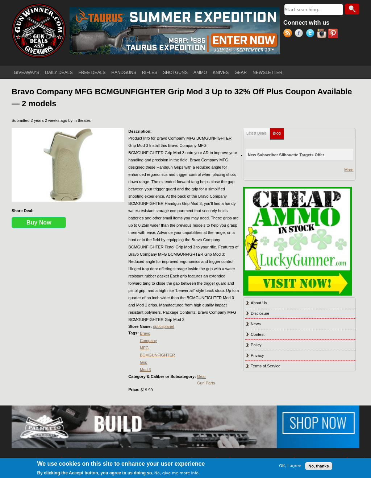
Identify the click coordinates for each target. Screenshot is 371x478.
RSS (289, 34)
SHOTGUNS (175, 72)
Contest (257, 334)
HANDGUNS (123, 72)
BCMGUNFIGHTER (157, 355)
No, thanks (318, 466)
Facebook (300, 34)
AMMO (200, 72)
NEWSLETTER (267, 72)
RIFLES (149, 72)
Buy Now (38, 222)
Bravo (145, 333)
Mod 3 (145, 369)
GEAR (240, 72)
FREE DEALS (92, 72)
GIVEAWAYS (26, 72)
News (256, 324)
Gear (201, 376)
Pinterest (333, 34)
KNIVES (221, 72)
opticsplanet (163, 326)
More (348, 170)
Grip (143, 362)
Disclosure (260, 313)
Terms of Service (265, 366)
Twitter (311, 34)
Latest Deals (256, 133)
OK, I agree (290, 465)
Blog (278, 131)
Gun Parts (206, 383)
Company (148, 340)
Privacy (257, 355)
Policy (256, 345)
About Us (259, 303)
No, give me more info (176, 473)
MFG (144, 348)
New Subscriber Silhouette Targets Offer (286, 155)
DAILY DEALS (58, 72)
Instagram (322, 34)
